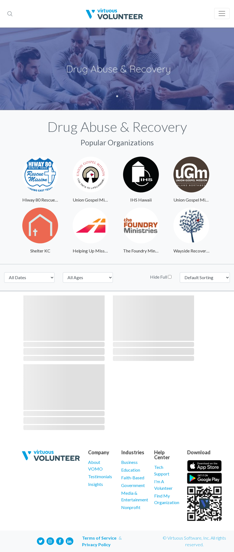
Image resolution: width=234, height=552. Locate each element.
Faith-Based (132, 477)
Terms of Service (99, 537)
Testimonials (100, 476)
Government (133, 485)
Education (130, 469)
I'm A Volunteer (163, 485)
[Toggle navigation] (222, 13)
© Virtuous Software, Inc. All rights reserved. (194, 541)
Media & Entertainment (133, 496)
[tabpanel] (117, 69)
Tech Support (161, 470)
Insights (95, 484)
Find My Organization (166, 499)
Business (129, 462)
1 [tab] (117, 96)
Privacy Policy (96, 544)
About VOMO (95, 465)
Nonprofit (130, 507)
